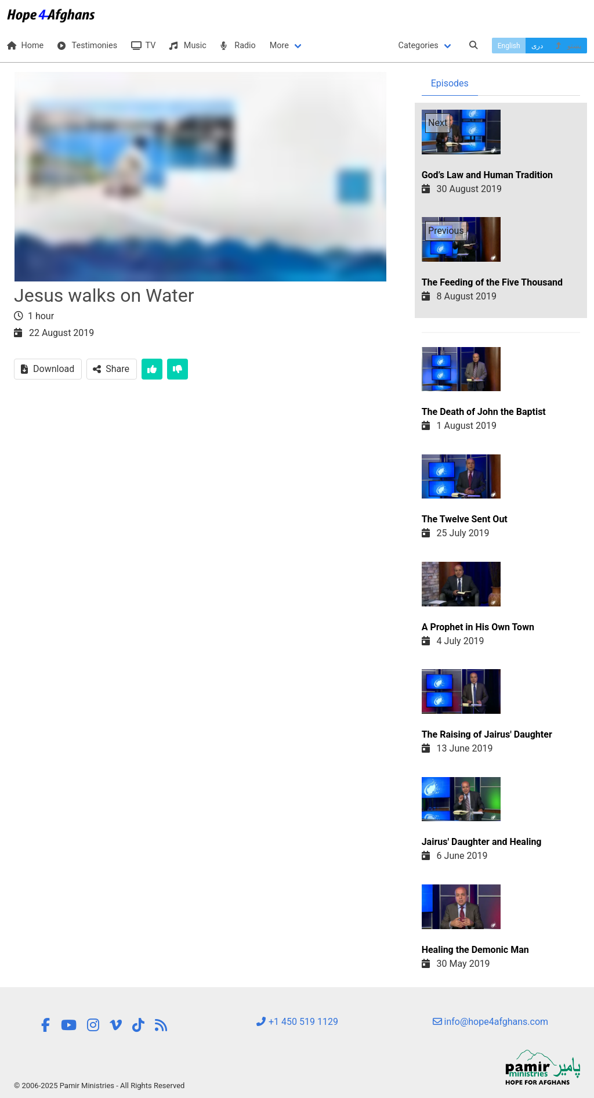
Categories (419, 45)
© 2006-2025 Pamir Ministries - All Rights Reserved (99, 1085)
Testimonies (87, 45)
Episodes (450, 83)
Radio (238, 45)
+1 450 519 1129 (297, 1021)
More (279, 45)
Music (187, 45)
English (509, 46)
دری (537, 46)
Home (25, 45)
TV (143, 45)
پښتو (567, 46)
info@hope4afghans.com (491, 1021)
